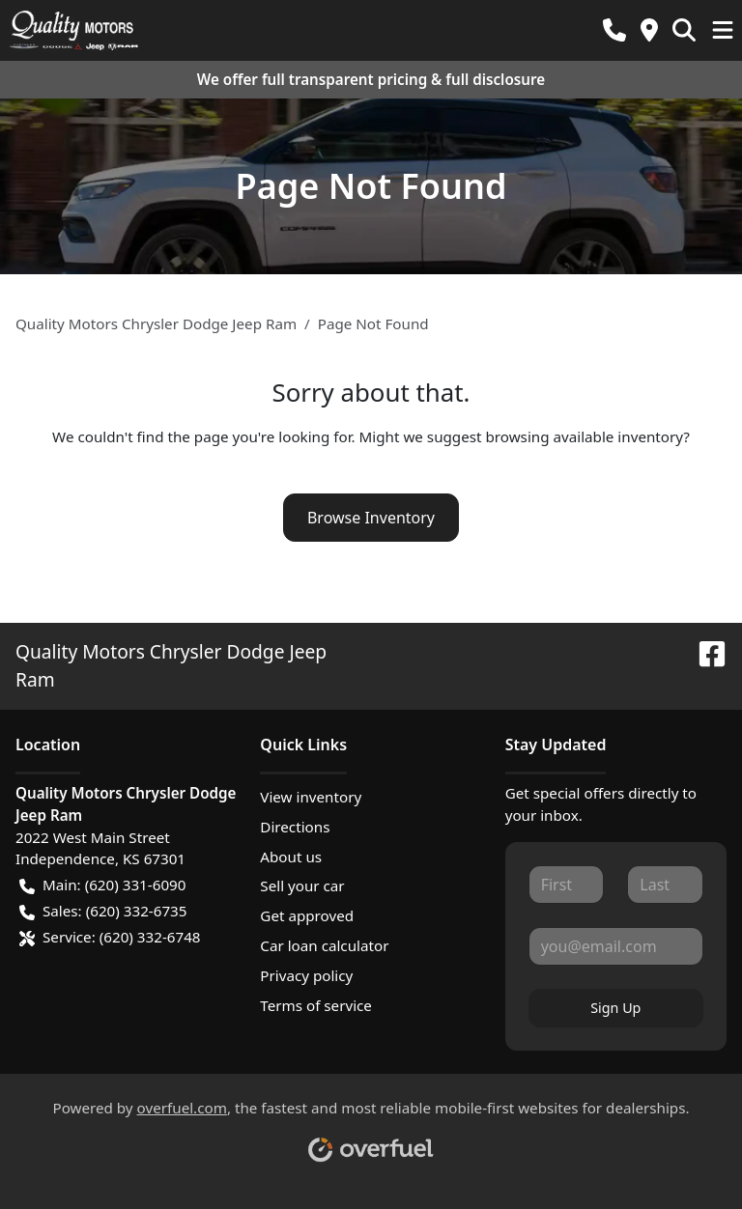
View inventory (310, 796)
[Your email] (615, 946)
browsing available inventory (584, 436)
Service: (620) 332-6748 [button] (110, 937)
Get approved (307, 915)
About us (291, 856)
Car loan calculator (324, 945)
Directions (294, 826)
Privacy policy (306, 975)
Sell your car (302, 885)
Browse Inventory (371, 517)
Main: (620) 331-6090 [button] (102, 885)
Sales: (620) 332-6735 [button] (102, 911)
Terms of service (316, 1005)
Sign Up (615, 1007)
